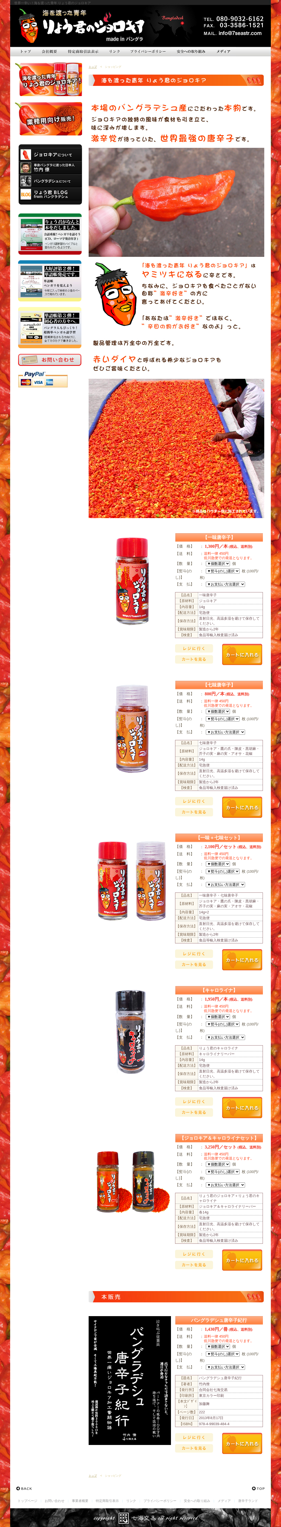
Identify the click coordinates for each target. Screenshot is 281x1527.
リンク (131, 1500)
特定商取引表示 (107, 1500)
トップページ (27, 1500)
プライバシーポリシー (160, 1500)
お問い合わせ (54, 1500)
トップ (93, 66)
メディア (224, 1500)
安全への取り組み (197, 1500)
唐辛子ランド (248, 1500)
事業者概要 (80, 1500)
